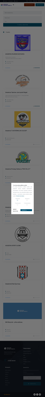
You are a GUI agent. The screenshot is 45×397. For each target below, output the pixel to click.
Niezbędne (18, 198)
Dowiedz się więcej (20, 196)
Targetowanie (18, 203)
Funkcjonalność (27, 203)
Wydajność (27, 198)
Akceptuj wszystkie (24, 210)
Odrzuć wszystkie (15, 210)
